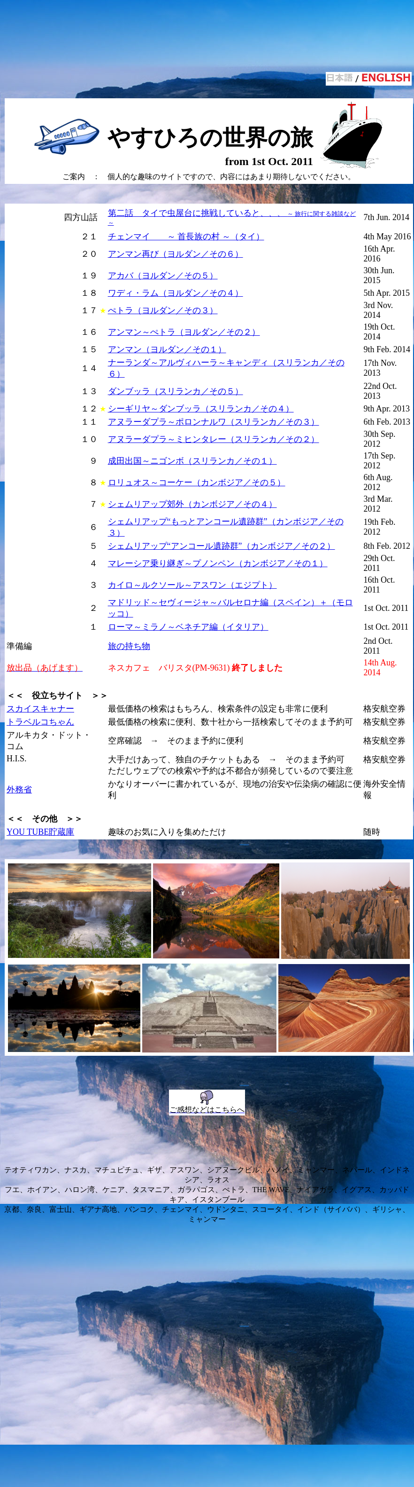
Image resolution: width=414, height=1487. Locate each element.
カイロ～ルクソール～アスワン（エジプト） (192, 585)
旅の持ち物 (129, 646)
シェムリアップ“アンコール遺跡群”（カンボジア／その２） (221, 546)
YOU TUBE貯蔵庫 (40, 832)
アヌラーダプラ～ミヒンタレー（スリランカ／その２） (213, 439)
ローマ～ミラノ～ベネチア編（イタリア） (188, 627)
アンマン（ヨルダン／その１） (167, 349)
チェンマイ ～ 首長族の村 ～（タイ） (186, 236)
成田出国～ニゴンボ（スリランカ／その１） (192, 461)
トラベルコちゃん (40, 722)
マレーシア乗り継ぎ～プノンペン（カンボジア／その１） (218, 563)
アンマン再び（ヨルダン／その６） (175, 254)
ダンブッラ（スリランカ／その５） (175, 391)
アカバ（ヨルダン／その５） (163, 275)
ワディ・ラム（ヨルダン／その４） (175, 293)
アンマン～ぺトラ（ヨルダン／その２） (184, 332)
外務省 (19, 789)
